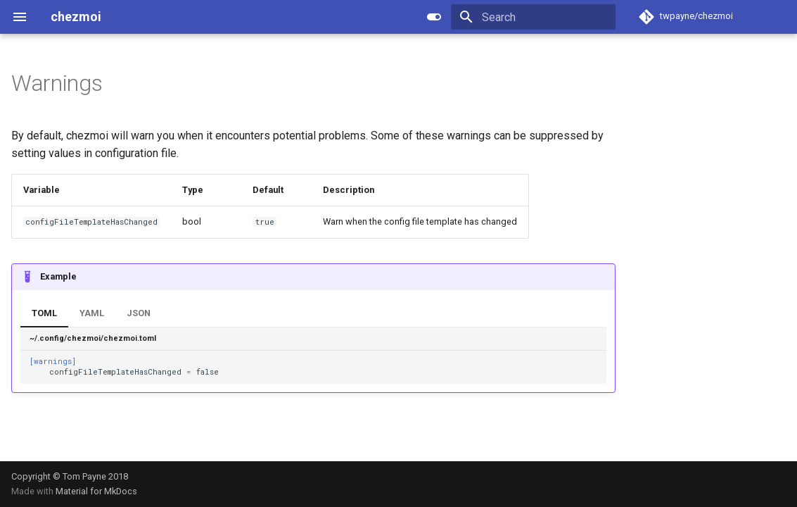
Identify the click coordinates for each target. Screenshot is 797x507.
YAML (91, 313)
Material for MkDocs (96, 491)
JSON (139, 313)
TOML (44, 313)
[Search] (533, 17)
